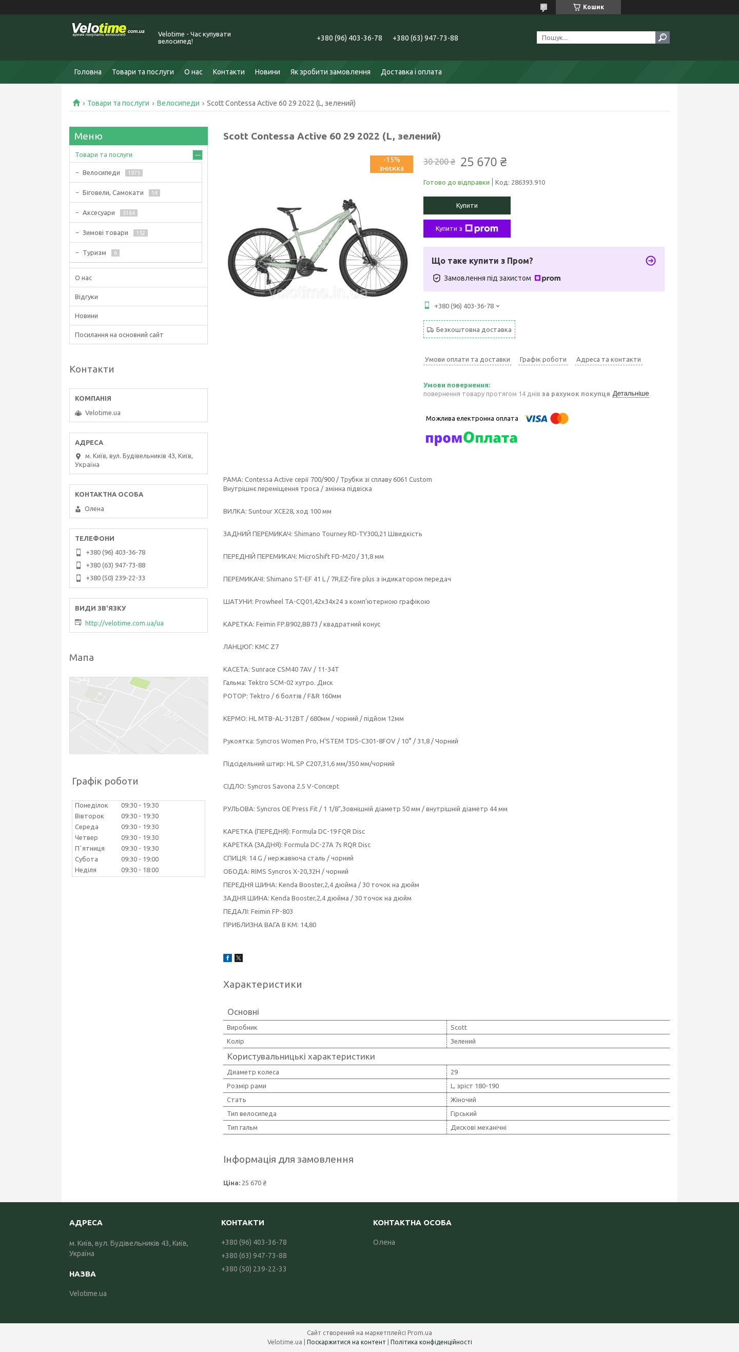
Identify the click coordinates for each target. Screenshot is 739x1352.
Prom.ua (419, 1332)
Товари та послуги (143, 72)
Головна (88, 72)
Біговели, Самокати (113, 192)
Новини (267, 72)
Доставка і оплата (411, 72)
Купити (467, 205)
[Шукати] (662, 37)
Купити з (467, 228)
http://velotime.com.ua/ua (124, 622)
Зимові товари (105, 232)
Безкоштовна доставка (474, 329)
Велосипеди (178, 103)
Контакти (229, 72)
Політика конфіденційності (431, 1342)
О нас (193, 72)
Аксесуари (99, 212)
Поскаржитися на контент (346, 1342)
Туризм (94, 252)
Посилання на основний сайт (119, 334)
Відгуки (86, 296)
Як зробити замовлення (330, 72)
